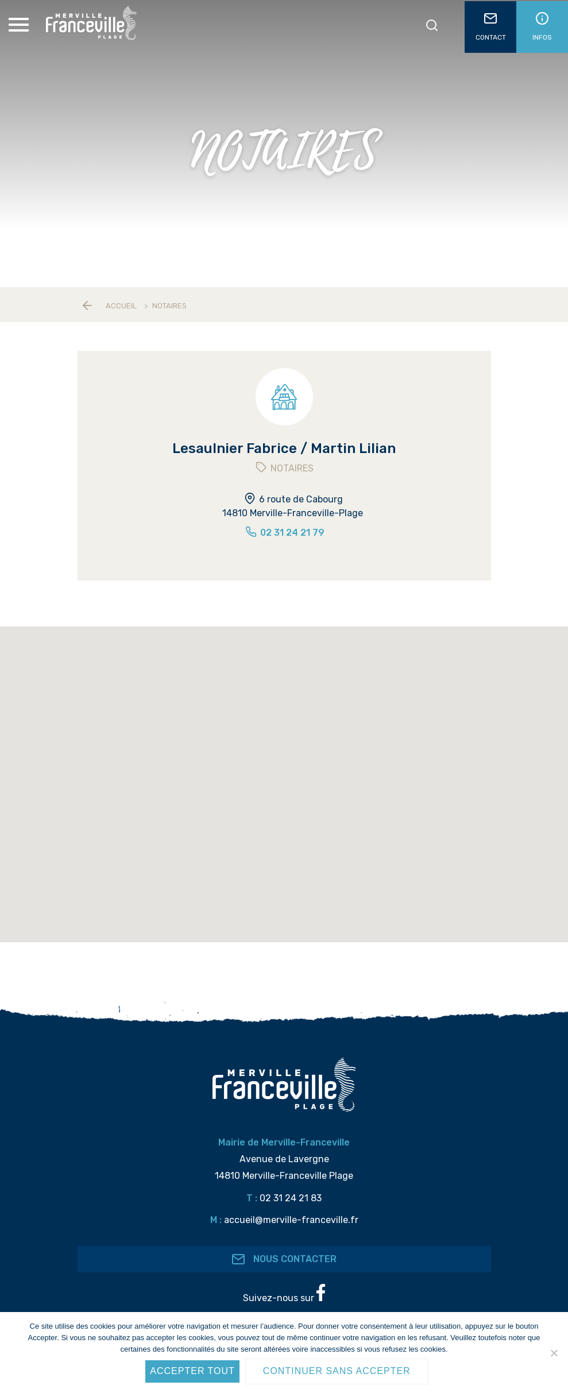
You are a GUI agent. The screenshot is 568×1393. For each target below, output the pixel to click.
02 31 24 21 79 (284, 532)
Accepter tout (192, 1371)
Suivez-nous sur (284, 1293)
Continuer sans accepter (337, 1371)
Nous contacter (284, 1259)
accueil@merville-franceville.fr (291, 1219)
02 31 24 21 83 (291, 1198)
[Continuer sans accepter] (553, 1353)
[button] (248, 928)
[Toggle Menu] (20, 25)
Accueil (121, 305)
